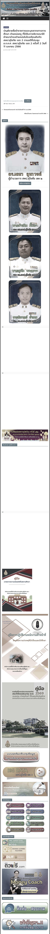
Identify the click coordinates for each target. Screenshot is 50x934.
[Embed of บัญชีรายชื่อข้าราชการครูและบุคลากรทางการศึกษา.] (25, 75)
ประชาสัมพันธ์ (6, 27)
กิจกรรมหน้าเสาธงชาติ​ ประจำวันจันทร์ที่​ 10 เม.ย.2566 (16, 110)
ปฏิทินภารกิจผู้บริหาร (25, 183)
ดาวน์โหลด (28, 101)
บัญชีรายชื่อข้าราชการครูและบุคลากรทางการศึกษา (13, 101)
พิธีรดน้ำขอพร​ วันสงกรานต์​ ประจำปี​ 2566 (36, 114)
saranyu (6, 50)
